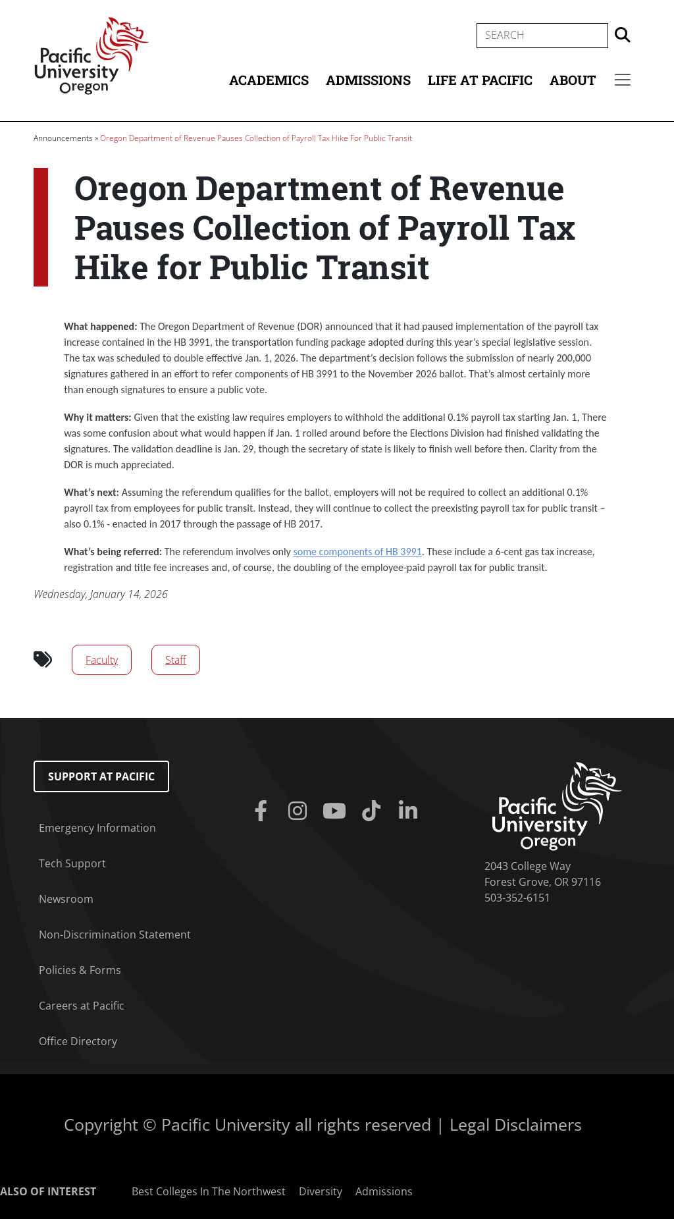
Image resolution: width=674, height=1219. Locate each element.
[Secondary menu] (622, 79)
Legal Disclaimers (516, 1124)
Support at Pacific (101, 776)
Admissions (368, 79)
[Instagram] (300, 811)
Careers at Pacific (81, 1005)
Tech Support (72, 863)
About (573, 79)
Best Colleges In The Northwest (209, 1191)
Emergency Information (97, 828)
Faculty (102, 660)
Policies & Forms (80, 970)
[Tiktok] (374, 811)
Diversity (320, 1191)
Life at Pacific (480, 79)
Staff (175, 660)
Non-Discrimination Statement (115, 934)
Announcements (63, 138)
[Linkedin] (411, 811)
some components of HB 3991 (357, 551)
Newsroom (66, 899)
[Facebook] (263, 811)
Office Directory (78, 1041)
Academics (269, 79)
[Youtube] (337, 811)
